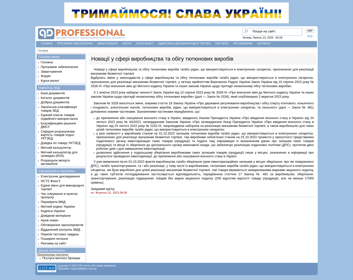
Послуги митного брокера (61, 258)
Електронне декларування (60, 176)
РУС (310, 36)
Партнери (221, 43)
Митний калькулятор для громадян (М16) (59, 154)
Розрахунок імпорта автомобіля (55, 162)
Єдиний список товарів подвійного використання (59, 116)
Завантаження (107, 43)
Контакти (263, 43)
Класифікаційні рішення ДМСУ (58, 125)
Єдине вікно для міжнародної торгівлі (184, 43)
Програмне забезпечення (75, 43)
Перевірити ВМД (53, 202)
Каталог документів (55, 98)
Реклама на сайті (53, 243)
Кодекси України (53, 211)
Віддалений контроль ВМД (60, 229)
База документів (53, 93)
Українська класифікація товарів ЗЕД (59, 108)
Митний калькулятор (56, 147)
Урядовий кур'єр (102, 189)
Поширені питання (54, 238)
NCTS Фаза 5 (50, 181)
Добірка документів (55, 102)
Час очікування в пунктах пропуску (59, 195)
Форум (126, 43)
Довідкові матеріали (55, 215)
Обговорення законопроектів (62, 225)
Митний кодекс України (58, 206)
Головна (46, 43)
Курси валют (144, 43)
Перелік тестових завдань (60, 234)
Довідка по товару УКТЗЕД (60, 143)
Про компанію (243, 43)
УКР (310, 30)
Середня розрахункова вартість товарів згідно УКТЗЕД (58, 135)
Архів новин (49, 220)
